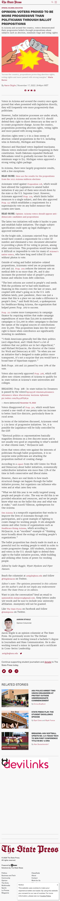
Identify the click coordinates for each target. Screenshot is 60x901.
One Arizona (8, 516)
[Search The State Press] (52, 2)
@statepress (8, 615)
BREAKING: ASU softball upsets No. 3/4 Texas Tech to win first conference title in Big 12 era (45, 740)
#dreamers (7, 398)
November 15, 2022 (28, 405)
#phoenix (49, 398)
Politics (4, 876)
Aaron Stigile (10, 85)
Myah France (50, 724)
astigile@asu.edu (35, 578)
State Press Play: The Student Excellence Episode (43, 718)
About (34, 879)
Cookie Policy (45, 896)
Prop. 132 (6, 205)
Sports (4, 891)
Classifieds (36, 876)
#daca (17, 398)
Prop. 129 (28, 199)
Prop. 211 (6, 315)
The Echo (5, 886)
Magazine (5, 896)
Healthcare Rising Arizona (15, 531)
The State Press (15, 612)
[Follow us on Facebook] (11, 674)
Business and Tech (9, 879)
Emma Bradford (39, 707)
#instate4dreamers (47, 395)
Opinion (4, 8)
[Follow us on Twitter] (4, 674)
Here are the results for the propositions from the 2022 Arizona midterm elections (25, 179)
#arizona (38, 398)
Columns (11, 8)
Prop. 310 (30, 410)
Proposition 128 (35, 187)
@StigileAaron (9, 582)
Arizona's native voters (14, 257)
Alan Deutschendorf (41, 748)
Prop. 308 (39, 376)
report (20, 467)
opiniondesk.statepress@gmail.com (20, 601)
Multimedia (6, 889)
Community (6, 881)
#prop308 (31, 395)
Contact (34, 881)
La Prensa (5, 894)
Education (19, 8)
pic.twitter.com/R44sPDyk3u (17, 401)
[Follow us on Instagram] (17, 674)
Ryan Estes (38, 724)
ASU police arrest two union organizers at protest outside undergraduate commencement (43, 699)
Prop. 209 (20, 271)
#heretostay (27, 398)
